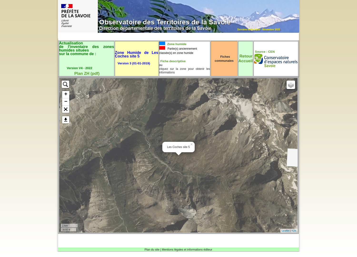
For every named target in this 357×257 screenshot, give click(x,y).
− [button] (65, 101)
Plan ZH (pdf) (86, 73)
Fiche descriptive (173, 61)
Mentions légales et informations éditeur (187, 249)
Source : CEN (265, 51)
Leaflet (285, 230)
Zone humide (176, 44)
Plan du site (151, 249)
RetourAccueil (245, 58)
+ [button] (65, 94)
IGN (294, 230)
